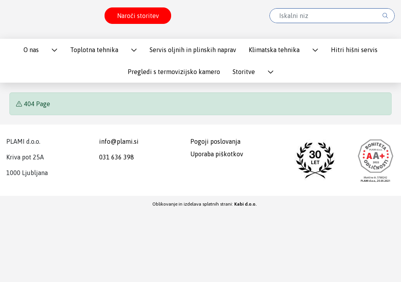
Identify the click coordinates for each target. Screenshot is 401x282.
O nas (31, 49)
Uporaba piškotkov (216, 153)
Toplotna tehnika (94, 49)
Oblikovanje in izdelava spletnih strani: (204, 204)
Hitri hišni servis (354, 49)
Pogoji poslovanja (215, 141)
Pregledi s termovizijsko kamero (174, 71)
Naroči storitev (138, 15)
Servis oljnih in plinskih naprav (193, 49)
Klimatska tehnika (274, 49)
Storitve (244, 71)
